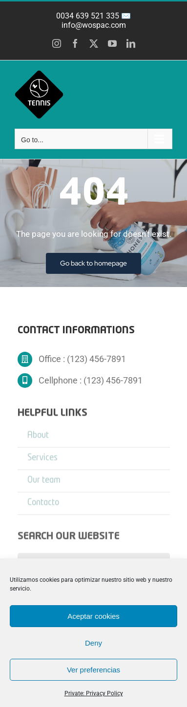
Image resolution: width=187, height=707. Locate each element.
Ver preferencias (93, 670)
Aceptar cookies (93, 616)
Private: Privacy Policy (93, 693)
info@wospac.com (94, 25)
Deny (93, 643)
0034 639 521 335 (87, 15)
